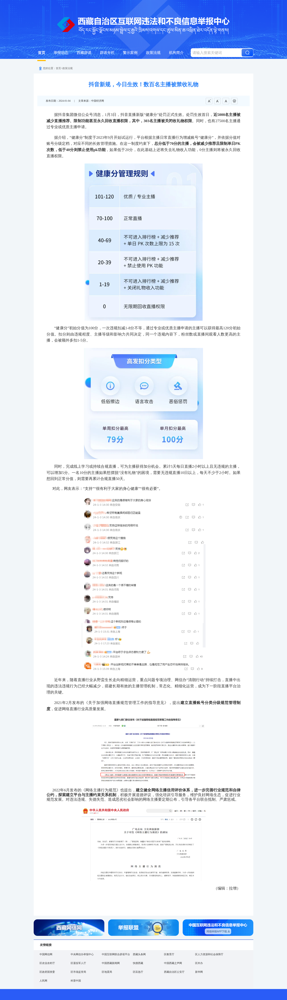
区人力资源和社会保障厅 (209, 954)
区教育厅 (169, 954)
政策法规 (153, 53)
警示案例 (130, 53)
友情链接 (46, 944)
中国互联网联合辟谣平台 (116, 954)
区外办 (199, 963)
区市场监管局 (78, 972)
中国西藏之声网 (173, 963)
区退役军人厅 (78, 963)
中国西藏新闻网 (111, 963)
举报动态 (61, 53)
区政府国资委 (47, 972)
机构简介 (176, 53)
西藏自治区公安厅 (174, 972)
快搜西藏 (138, 963)
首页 (41, 53)
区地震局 (107, 972)
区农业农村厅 (47, 963)
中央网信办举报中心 (82, 954)
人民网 (43, 980)
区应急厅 (138, 972)
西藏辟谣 (84, 53)
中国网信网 (46, 954)
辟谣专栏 (107, 53)
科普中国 (76, 980)
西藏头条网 (139, 954)
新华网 (199, 972)
